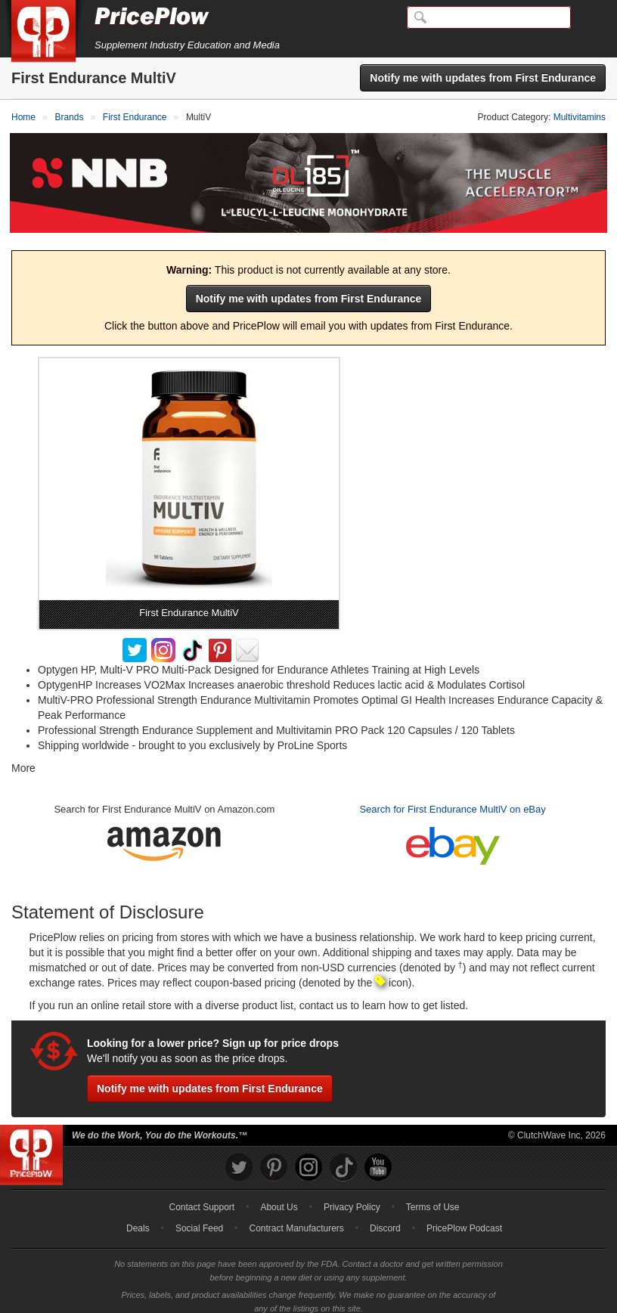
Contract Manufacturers (296, 1218)
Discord (385, 1218)
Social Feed (199, 1218)
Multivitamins (579, 117)
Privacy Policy (352, 1197)
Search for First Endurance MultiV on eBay (452, 798)
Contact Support (201, 1197)
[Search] (489, 17)
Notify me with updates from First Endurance (483, 78)
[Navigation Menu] (590, 18)
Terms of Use (433, 1197)
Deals (138, 1218)
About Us (278, 1197)
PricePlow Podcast (464, 1218)
